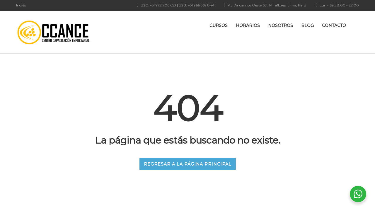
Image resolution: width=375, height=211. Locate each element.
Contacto (334, 25)
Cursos (218, 25)
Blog (307, 25)
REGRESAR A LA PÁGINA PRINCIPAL (187, 164)
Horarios (248, 25)
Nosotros (280, 25)
